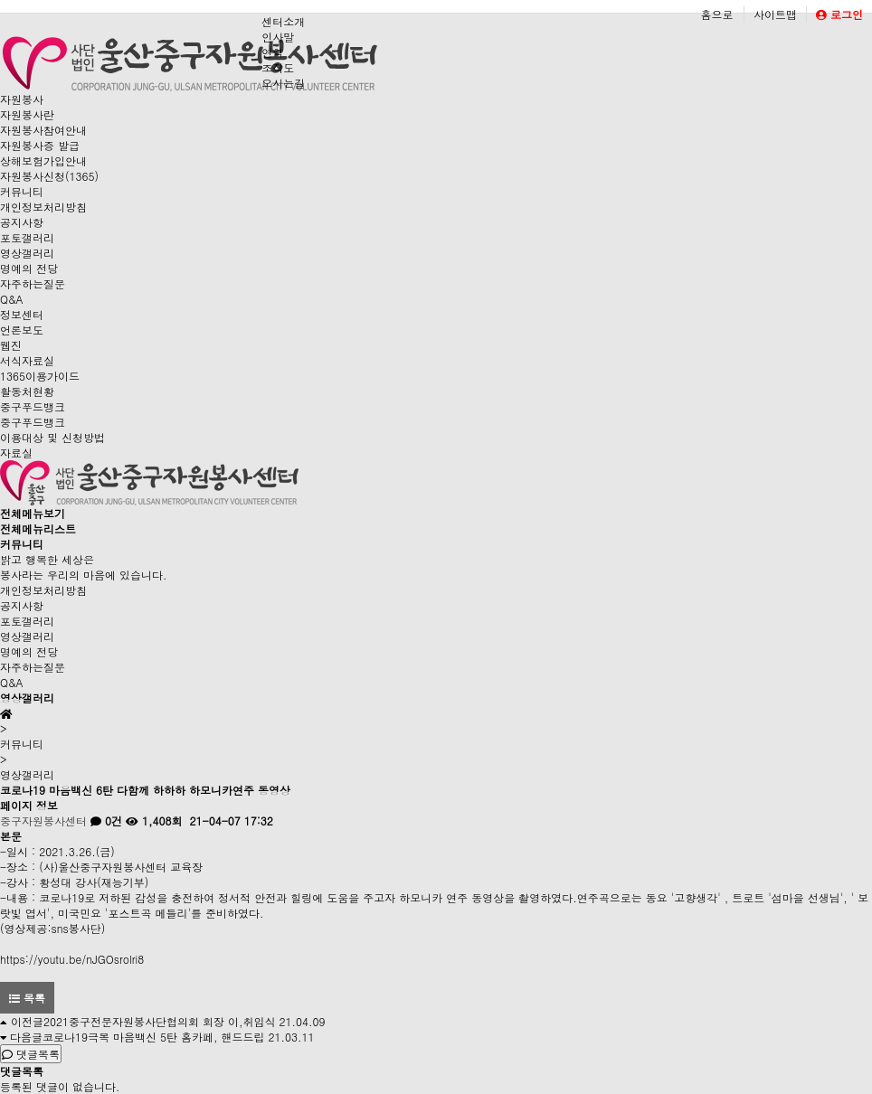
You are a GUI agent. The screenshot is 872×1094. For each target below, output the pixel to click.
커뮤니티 (21, 191)
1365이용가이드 (40, 375)
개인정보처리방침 (43, 206)
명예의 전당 (29, 268)
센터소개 (283, 21)
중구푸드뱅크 (32, 406)
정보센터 (21, 314)
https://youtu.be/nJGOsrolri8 (72, 959)
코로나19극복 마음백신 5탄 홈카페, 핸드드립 (154, 1036)
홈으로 (716, 14)
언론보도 (21, 329)
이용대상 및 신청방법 (52, 437)
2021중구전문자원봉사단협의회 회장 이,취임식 (159, 1021)
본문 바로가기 (0, 0)
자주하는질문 (32, 283)
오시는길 (283, 82)
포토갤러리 (27, 237)
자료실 (16, 452)
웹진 (11, 345)
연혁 (272, 52)
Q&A (12, 299)
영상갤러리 (27, 252)
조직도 (277, 67)
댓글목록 (31, 1053)
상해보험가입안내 (43, 160)
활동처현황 (27, 391)
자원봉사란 (27, 114)
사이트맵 (775, 14)
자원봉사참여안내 (43, 129)
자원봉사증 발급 (40, 145)
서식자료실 (27, 360)
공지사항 (21, 222)
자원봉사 (21, 99)
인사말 (277, 36)
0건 (106, 820)
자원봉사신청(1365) (49, 176)
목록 (27, 997)
